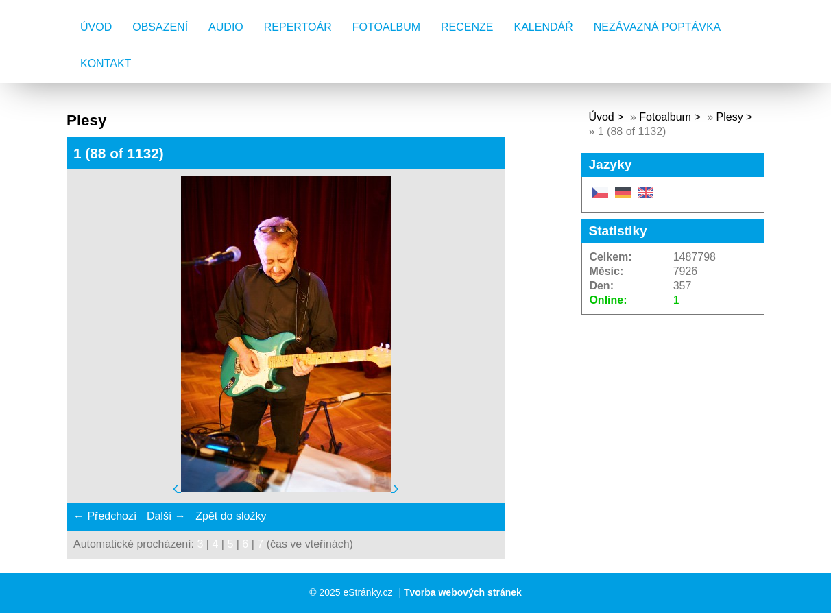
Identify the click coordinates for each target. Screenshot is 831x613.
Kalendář (543, 27)
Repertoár (298, 27)
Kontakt (105, 63)
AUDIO (225, 27)
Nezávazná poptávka (657, 27)
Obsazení (160, 27)
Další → (166, 516)
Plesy (729, 117)
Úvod (96, 27)
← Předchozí (104, 516)
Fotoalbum (386, 27)
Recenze (467, 27)
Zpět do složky (230, 516)
